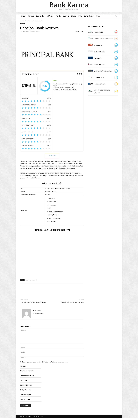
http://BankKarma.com (38, 313)
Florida (58, 16)
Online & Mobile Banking (27, 375)
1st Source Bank (99, 45)
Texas (98, 16)
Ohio (80, 16)
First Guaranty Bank (100, 84)
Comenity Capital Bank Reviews (103, 38)
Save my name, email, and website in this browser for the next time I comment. (45, 362)
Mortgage (23, 366)
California (49, 16)
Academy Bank (98, 32)
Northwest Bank (99, 77)
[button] (115, 16)
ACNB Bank (97, 58)
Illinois (73, 16)
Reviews (31, 16)
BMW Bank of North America (103, 71)
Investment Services (26, 385)
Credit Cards (23, 380)
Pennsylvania (88, 16)
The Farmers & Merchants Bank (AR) (102, 91)
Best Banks (40, 16)
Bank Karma (25, 31)
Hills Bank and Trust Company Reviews (72, 302)
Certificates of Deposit (26, 371)
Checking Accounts (25, 399)
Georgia (66, 16)
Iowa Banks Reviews (31, 280)
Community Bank (99, 64)
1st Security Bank (99, 51)
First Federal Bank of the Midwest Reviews (33, 302)
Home (23, 16)
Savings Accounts (25, 390)
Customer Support (25, 394)
